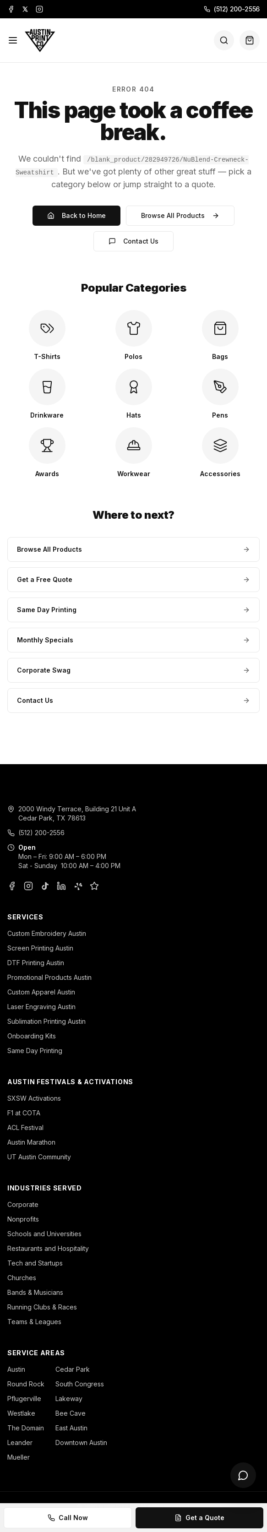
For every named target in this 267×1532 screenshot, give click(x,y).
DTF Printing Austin (35, 963)
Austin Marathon (31, 1142)
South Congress (79, 1384)
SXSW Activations (34, 1098)
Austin (16, 1369)
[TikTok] (44, 886)
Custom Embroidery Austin (46, 933)
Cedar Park (72, 1369)
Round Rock (25, 1384)
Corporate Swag (133, 670)
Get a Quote (199, 1517)
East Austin (71, 1428)
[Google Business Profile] (94, 886)
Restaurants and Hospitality (48, 1248)
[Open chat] (243, 1475)
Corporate (22, 1204)
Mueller (18, 1457)
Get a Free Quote (133, 579)
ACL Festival (25, 1127)
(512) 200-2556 (232, 9)
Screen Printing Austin (40, 948)
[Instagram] (39, 9)
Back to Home (76, 215)
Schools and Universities (44, 1234)
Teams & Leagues (34, 1322)
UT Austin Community (39, 1157)
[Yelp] (77, 886)
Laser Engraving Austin (41, 1006)
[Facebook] (11, 9)
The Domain (25, 1428)
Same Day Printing (133, 610)
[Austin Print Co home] (39, 40)
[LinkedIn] (61, 886)
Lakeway (68, 1398)
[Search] (224, 40)
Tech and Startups (35, 1263)
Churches (21, 1278)
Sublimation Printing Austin (46, 1021)
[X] (25, 9)
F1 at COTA (23, 1113)
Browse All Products (180, 215)
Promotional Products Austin (49, 977)
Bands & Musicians (35, 1292)
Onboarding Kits (31, 1036)
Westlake (21, 1413)
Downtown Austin (81, 1442)
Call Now (68, 1517)
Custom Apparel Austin (41, 992)
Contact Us (133, 241)
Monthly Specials (133, 640)
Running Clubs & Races (42, 1307)
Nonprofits (23, 1219)
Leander (20, 1442)
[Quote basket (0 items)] (250, 40)
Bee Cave (70, 1413)
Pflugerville (24, 1398)
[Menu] (12, 40)
